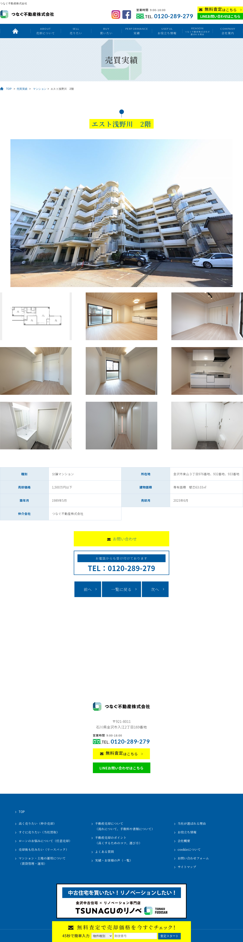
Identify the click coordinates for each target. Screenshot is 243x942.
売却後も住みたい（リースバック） (44, 849)
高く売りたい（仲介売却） (37, 823)
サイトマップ (187, 867)
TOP (9, 88)
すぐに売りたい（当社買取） (39, 832)
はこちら (221, 9)
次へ (155, 589)
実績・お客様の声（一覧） (114, 860)
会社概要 (184, 841)
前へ (88, 589)
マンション (40, 88)
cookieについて (189, 849)
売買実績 (22, 88)
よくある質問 (104, 851)
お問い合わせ (125, 539)
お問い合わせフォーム (193, 858)
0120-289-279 (173, 16)
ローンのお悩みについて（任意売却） (45, 841)
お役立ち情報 (167, 31)
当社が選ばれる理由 (192, 823)
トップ (15, 31)
